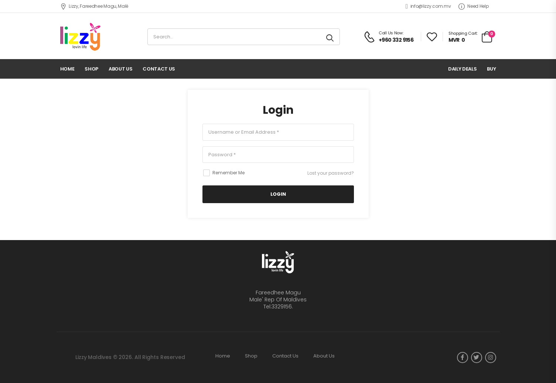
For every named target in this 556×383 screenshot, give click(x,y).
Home (67, 68)
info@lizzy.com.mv (428, 6)
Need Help (473, 6)
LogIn (278, 194)
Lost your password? (330, 173)
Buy (491, 68)
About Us (120, 68)
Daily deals (462, 68)
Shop (91, 68)
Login (278, 110)
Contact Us (159, 68)
